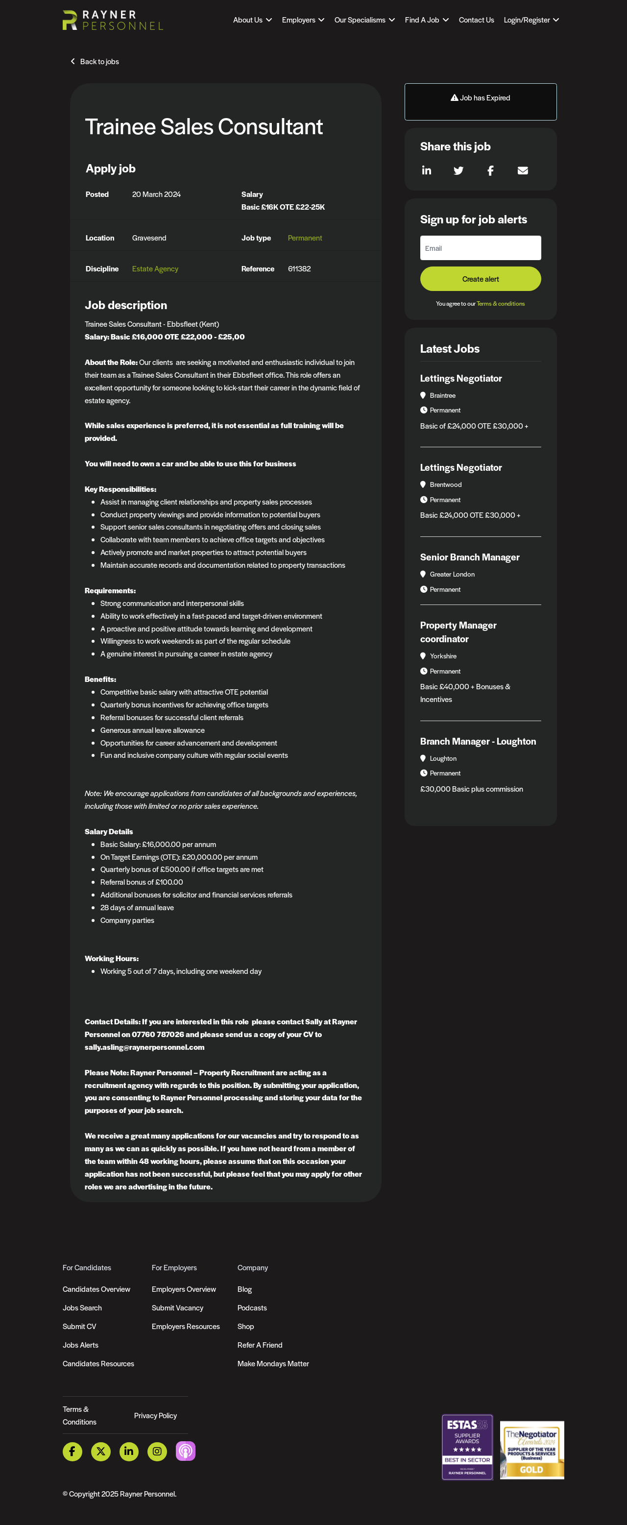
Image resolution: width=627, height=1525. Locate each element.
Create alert (480, 278)
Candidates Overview (96, 1288)
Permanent (305, 237)
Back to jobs (99, 61)
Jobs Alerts (80, 1344)
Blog (245, 1288)
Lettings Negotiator (461, 378)
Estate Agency (155, 268)
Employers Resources (186, 1326)
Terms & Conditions (79, 1415)
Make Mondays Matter (273, 1363)
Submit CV (79, 1326)
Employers (298, 19)
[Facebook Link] (72, 1451)
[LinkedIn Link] (129, 1451)
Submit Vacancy (177, 1307)
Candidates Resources (98, 1363)
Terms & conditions (501, 303)
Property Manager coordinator (458, 631)
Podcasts (252, 1307)
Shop (246, 1326)
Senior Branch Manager (470, 556)
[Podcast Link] (185, 1451)
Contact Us (476, 19)
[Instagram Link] (157, 1451)
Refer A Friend (260, 1344)
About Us (248, 19)
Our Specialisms (360, 19)
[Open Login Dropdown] (531, 19)
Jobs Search (82, 1307)
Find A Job (422, 19)
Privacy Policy (155, 1415)
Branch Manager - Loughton (478, 741)
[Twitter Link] (101, 1451)
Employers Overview (184, 1288)
